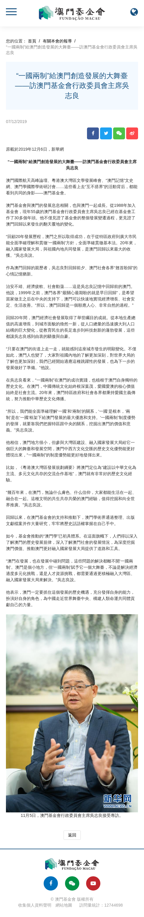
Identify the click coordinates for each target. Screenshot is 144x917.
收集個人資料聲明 (34, 905)
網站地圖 (64, 905)
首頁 (32, 41)
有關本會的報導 (57, 41)
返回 (72, 835)
